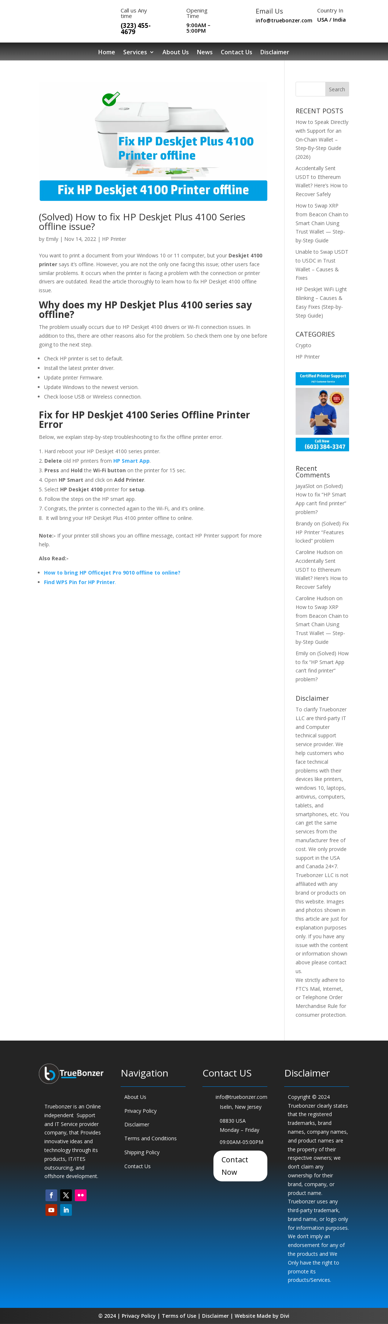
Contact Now (235, 1166)
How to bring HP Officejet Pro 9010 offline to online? (112, 572)
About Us (175, 52)
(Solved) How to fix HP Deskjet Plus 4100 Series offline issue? (142, 221)
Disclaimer (274, 52)
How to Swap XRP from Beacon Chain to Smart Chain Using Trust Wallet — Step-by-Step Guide (322, 223)
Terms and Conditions (150, 1138)
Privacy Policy (140, 1110)
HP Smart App (131, 460)
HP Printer (114, 238)
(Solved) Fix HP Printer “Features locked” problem (322, 532)
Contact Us (236, 52)
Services (135, 52)
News (205, 52)
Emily (52, 238)
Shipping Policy (142, 1152)
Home (106, 52)
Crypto (303, 345)
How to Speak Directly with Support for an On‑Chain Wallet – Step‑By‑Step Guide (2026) (322, 139)
